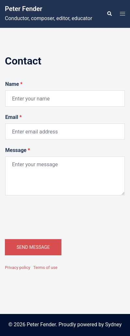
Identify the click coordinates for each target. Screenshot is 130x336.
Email (13, 117)
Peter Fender (23, 9)
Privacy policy (17, 267)
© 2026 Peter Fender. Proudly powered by (56, 324)
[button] (109, 14)
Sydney (113, 324)
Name (13, 84)
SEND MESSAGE (33, 247)
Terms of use (45, 267)
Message (17, 150)
